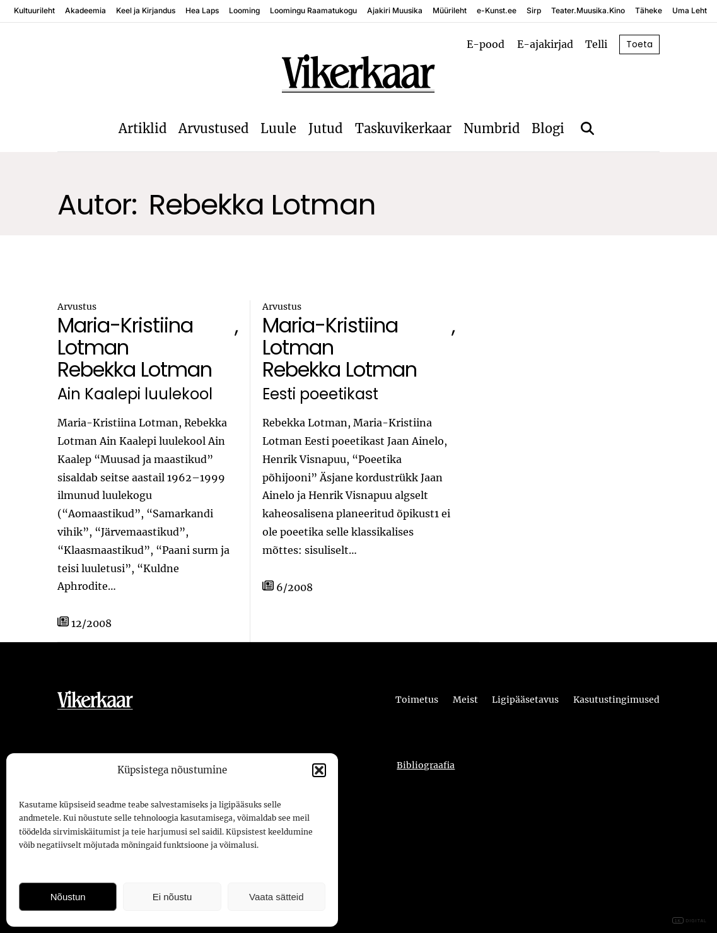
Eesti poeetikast (320, 394)
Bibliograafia (426, 765)
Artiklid (142, 128)
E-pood (485, 44)
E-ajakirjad (545, 44)
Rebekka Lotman (134, 369)
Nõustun (68, 896)
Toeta (639, 44)
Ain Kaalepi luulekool (135, 394)
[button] (319, 770)
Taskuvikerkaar (403, 128)
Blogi (548, 128)
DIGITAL (689, 920)
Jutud (325, 128)
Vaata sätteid (276, 896)
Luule (278, 128)
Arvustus (76, 306)
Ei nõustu (172, 896)
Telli (596, 44)
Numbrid (491, 128)
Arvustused (213, 128)
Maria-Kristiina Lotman (125, 336)
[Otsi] (587, 128)
